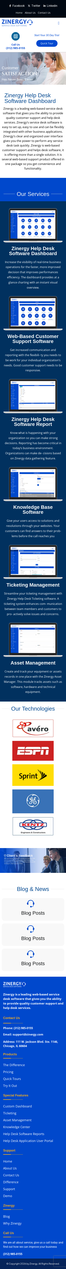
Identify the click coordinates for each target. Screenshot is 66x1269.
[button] (59, 23)
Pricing (8, 1072)
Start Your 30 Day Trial (46, 35)
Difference (10, 1182)
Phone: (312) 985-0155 (18, 1028)
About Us (30, 13)
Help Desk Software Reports (23, 1134)
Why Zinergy (12, 1223)
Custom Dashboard (17, 1106)
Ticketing (9, 1113)
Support (9, 1189)
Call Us (15, 44)
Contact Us (44, 13)
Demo (7, 1196)
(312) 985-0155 (12, 1254)
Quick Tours (12, 1079)
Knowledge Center (16, 1127)
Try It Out (10, 1086)
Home (19, 13)
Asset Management (17, 1120)
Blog (6, 1216)
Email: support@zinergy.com (23, 1035)
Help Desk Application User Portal (28, 1141)
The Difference (14, 1065)
